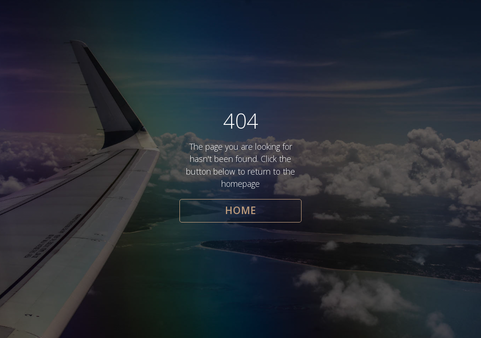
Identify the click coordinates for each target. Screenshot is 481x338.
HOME (240, 210)
